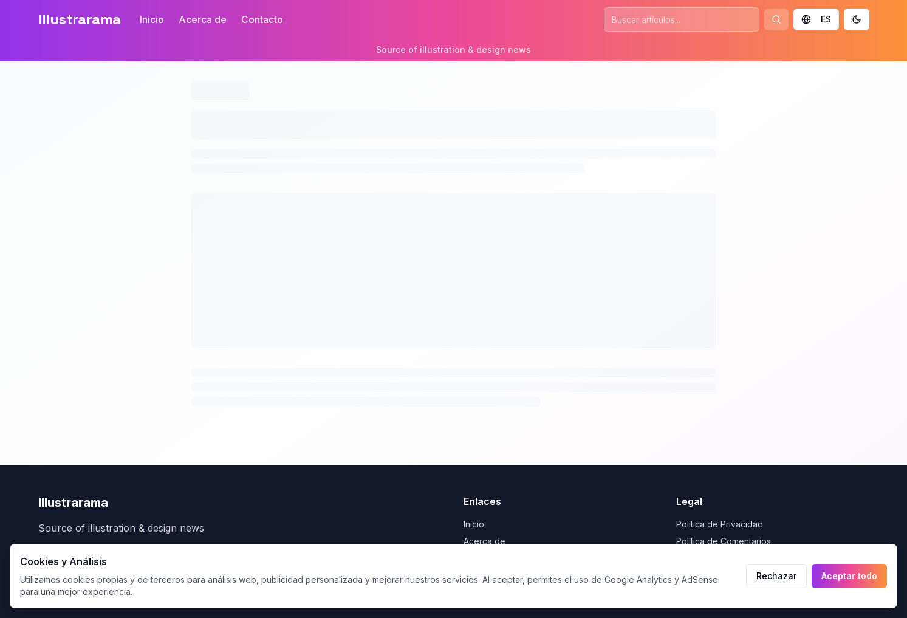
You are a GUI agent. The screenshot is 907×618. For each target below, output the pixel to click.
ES (816, 19)
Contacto (262, 19)
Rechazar (776, 576)
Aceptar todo (849, 576)
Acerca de (203, 19)
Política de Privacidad (719, 524)
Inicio (152, 19)
